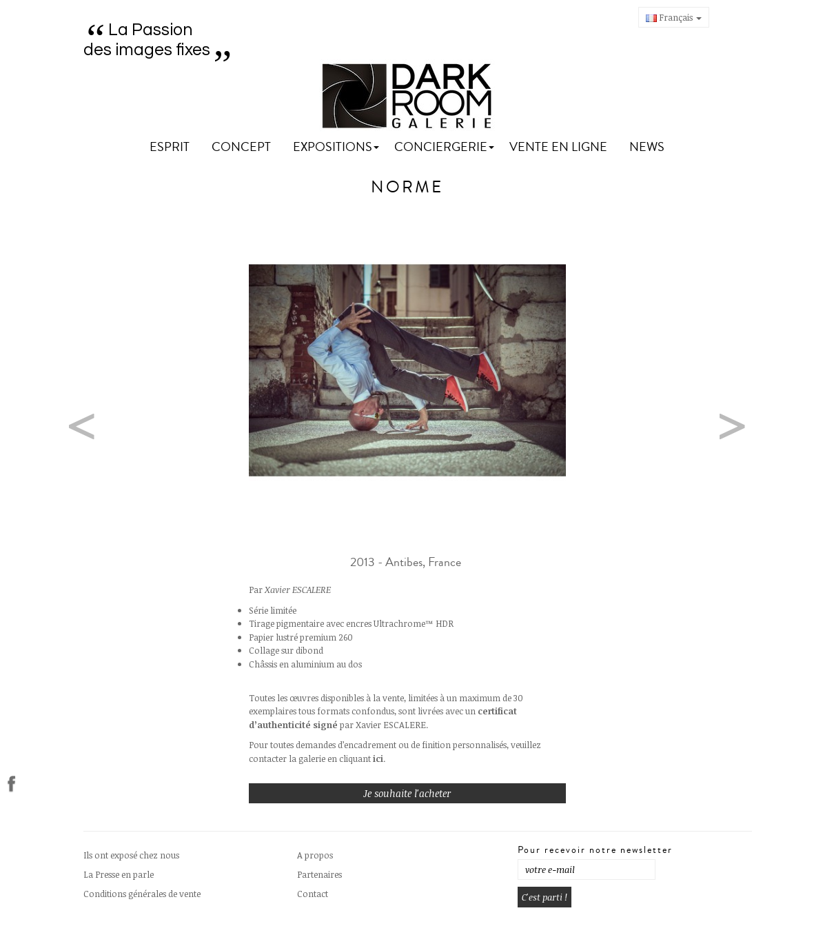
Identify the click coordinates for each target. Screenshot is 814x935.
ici (378, 758)
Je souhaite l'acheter (407, 793)
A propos (315, 855)
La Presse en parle (118, 874)
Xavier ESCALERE (298, 589)
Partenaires (319, 874)
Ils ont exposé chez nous (131, 855)
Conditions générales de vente (142, 893)
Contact (312, 893)
